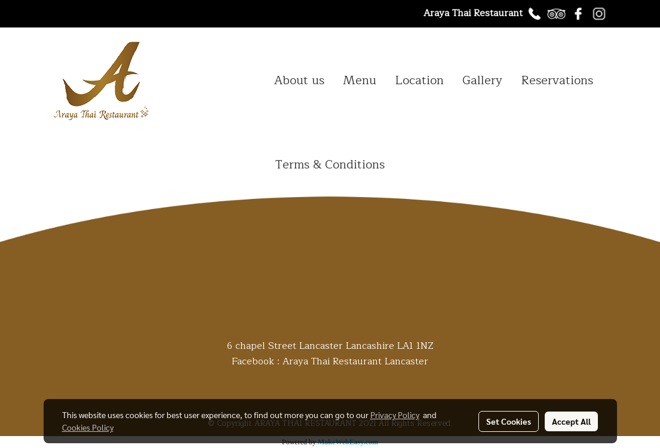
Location (419, 80)
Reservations (557, 80)
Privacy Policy (394, 414)
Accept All (571, 421)
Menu (359, 80)
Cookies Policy (87, 427)
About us (299, 80)
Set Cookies (508, 421)
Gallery (482, 80)
